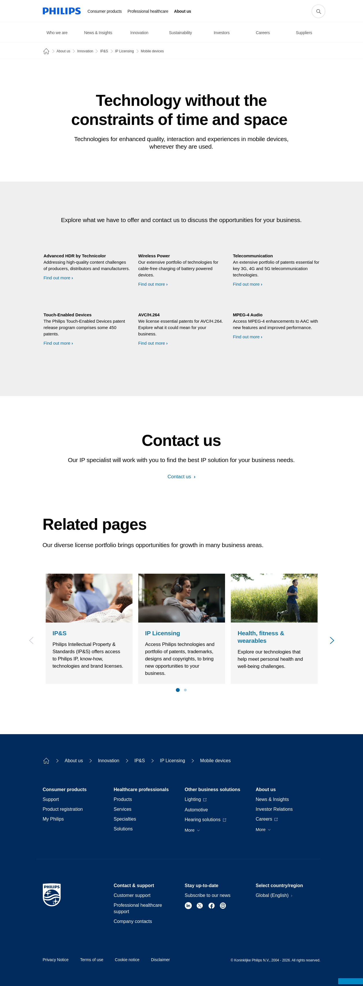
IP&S (104, 51)
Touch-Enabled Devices (68, 314)
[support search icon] (318, 11)
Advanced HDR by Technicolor (75, 255)
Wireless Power (154, 255)
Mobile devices (152, 51)
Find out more (57, 277)
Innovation (85, 51)
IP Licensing (124, 51)
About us (63, 51)
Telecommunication (253, 255)
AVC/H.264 (149, 314)
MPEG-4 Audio (247, 314)
